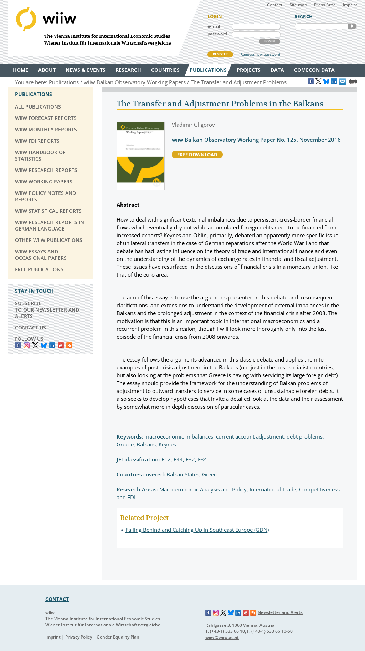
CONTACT (57, 599)
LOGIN (269, 41)
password (217, 34)
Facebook (18, 345)
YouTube (61, 345)
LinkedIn (52, 345)
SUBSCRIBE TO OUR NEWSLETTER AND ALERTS (47, 309)
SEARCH (352, 26)
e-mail (213, 26)
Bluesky (44, 345)
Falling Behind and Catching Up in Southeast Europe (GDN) (197, 529)
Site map (298, 5)
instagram (27, 345)
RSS (69, 345)
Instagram (216, 613)
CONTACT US (30, 327)
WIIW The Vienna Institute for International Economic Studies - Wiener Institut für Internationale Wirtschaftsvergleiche (104, 28)
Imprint (350, 5)
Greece (125, 444)
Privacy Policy (78, 637)
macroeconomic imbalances (178, 436)
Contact (274, 5)
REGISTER (220, 54)
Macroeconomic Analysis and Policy (203, 489)
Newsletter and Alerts (280, 612)
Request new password (260, 54)
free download (197, 154)
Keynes (167, 444)
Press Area (325, 5)
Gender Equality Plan (118, 637)
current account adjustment (250, 436)
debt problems (305, 436)
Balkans (146, 444)
